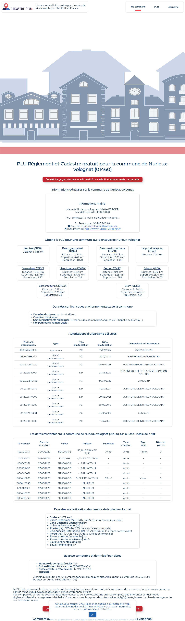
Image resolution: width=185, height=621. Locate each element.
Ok (92, 614)
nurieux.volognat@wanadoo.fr (99, 226)
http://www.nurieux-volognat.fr (102, 228)
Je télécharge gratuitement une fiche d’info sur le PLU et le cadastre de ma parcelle (92, 179)
